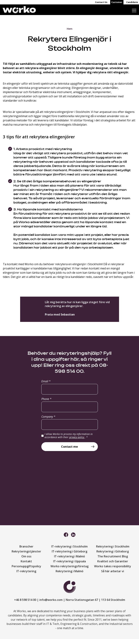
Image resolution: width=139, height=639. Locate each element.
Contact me (69, 447)
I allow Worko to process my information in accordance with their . (69, 435)
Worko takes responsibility (112, 566)
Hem (69, 28)
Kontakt (26, 561)
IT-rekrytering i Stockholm (69, 546)
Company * (48, 416)
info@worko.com (51, 600)
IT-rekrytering (26, 571)
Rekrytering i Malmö (69, 571)
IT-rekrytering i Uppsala (69, 561)
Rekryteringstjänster (26, 551)
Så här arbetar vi (112, 571)
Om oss (26, 556)
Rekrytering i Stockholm (112, 546)
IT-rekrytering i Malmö (69, 556)
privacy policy (77, 437)
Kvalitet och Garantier (112, 561)
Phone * (46, 399)
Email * (46, 381)
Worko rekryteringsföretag (69, 566)
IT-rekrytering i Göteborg (69, 551)
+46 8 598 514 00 (25, 600)
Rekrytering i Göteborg (112, 551)
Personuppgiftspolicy (26, 566)
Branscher (26, 546)
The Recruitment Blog (112, 556)
